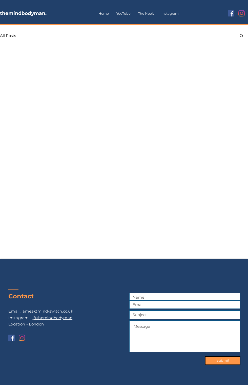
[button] (241, 36)
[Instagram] (241, 13)
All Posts (8, 35)
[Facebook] (231, 13)
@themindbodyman (53, 317)
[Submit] (222, 360)
